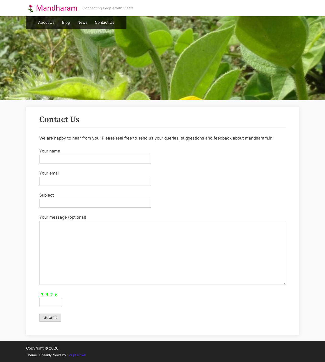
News (82, 22)
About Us (46, 22)
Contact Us (104, 22)
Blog (66, 22)
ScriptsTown (76, 355)
